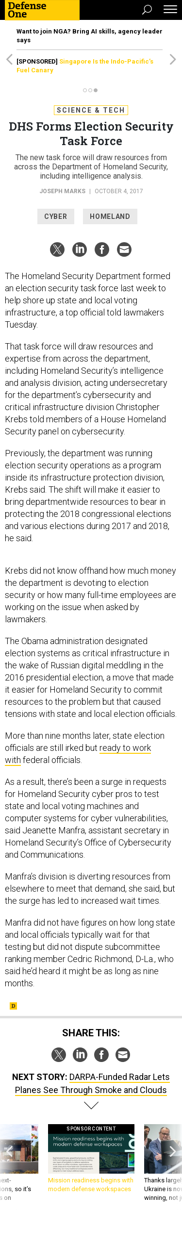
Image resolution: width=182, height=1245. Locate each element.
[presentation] (9, 1167)
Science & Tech (91, 110)
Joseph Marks (62, 191)
